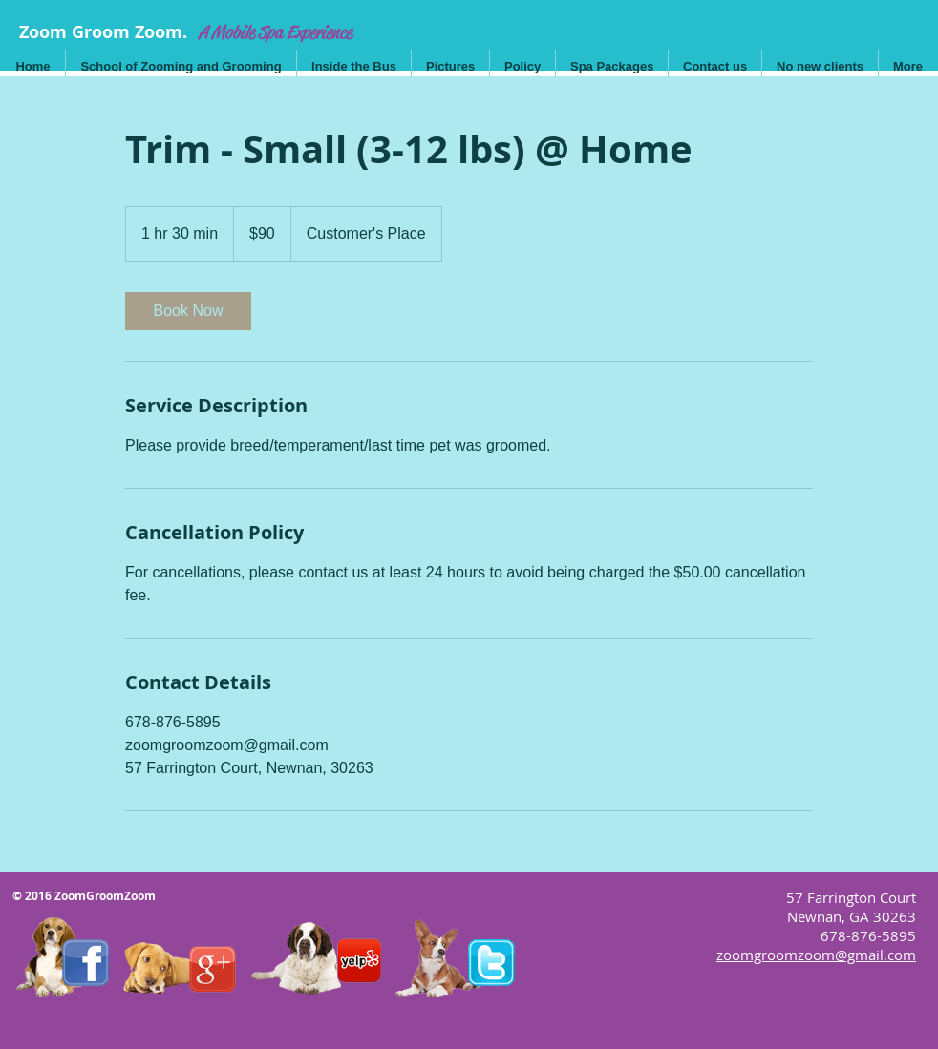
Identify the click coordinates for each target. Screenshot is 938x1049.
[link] (188, 311)
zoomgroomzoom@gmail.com (816, 954)
